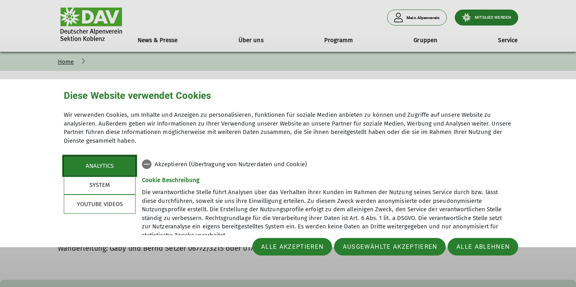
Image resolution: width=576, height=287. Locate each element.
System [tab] (99, 185)
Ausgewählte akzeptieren (390, 246)
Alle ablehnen (483, 246)
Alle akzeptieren (292, 246)
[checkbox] (327, 164)
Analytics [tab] (100, 165)
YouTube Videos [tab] (100, 204)
